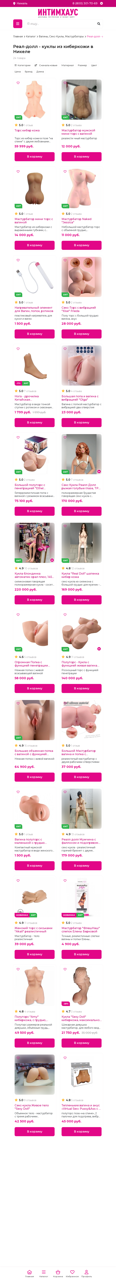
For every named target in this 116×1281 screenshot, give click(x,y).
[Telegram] (101, 3)
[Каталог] (44, 1274)
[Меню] (17, 23)
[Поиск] (98, 23)
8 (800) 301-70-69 (85, 3)
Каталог (31, 36)
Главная (18, 36)
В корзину (34, 156)
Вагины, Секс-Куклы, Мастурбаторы (61, 36)
